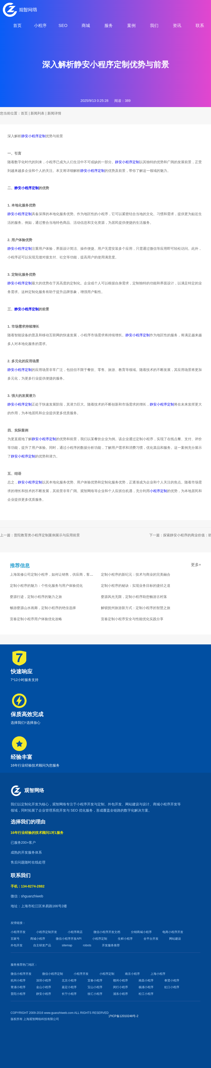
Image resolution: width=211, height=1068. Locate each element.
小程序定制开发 (46, 932)
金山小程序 (43, 987)
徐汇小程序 (95, 994)
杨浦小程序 (146, 987)
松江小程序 (146, 994)
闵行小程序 (120, 987)
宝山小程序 (95, 987)
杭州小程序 (18, 980)
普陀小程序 (18, 994)
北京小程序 (69, 980)
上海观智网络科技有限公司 (41, 1019)
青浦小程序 (18, 987)
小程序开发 (85, 804)
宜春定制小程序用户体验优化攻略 (36, 619)
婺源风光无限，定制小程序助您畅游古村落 (134, 597)
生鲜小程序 (125, 938)
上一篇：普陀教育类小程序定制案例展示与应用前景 (40, 535)
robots (87, 945)
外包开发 (17, 945)
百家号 (15, 938)
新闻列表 (37, 113)
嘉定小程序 (69, 987)
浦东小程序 (120, 994)
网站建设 (132, 804)
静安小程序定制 (33, 136)
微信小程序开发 (21, 974)
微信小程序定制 (52, 974)
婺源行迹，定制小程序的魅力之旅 (36, 597)
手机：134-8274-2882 (28, 886)
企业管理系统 (48, 810)
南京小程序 (132, 974)
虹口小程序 (171, 987)
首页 (24, 113)
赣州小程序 (120, 980)
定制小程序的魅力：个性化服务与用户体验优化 (46, 586)
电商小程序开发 (172, 932)
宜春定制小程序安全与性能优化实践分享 (132, 619)
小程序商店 (75, 932)
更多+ (196, 565)
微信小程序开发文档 (106, 932)
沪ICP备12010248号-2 (123, 1016)
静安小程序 (43, 994)
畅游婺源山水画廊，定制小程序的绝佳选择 (43, 608)
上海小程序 (158, 974)
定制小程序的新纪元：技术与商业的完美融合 (135, 574)
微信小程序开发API (68, 938)
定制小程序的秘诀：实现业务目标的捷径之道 (135, 586)
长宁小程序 (69, 994)
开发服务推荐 (111, 945)
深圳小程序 (43, 980)
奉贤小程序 (171, 980)
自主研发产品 (42, 945)
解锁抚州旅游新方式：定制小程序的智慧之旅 (135, 608)
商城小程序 (161, 804)
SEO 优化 (78, 810)
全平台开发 (151, 938)
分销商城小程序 (141, 932)
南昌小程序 (146, 980)
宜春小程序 (95, 980)
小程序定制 (158, 491)
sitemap (67, 945)
